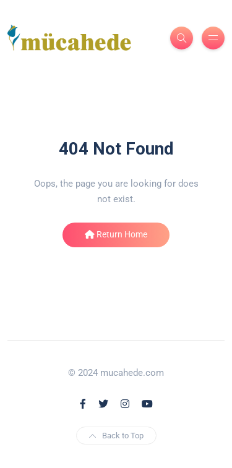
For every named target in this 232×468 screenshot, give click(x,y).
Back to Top (116, 435)
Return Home (116, 234)
